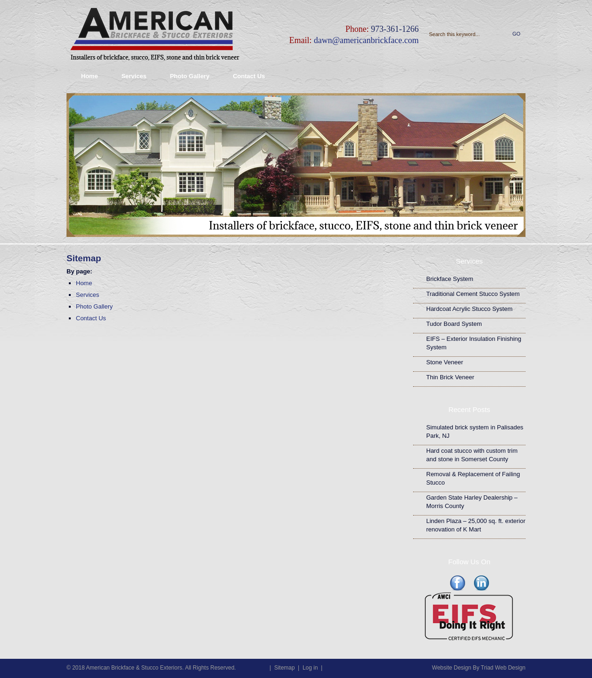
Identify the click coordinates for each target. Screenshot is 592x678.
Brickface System (449, 278)
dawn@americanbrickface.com (366, 40)
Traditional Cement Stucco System (473, 293)
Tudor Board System (454, 323)
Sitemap (284, 667)
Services (134, 76)
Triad (487, 667)
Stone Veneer (444, 362)
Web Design (510, 667)
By (476, 667)
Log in (310, 667)
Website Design (451, 667)
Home (89, 76)
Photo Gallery (190, 76)
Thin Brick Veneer (450, 377)
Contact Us (249, 76)
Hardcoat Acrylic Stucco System (469, 308)
